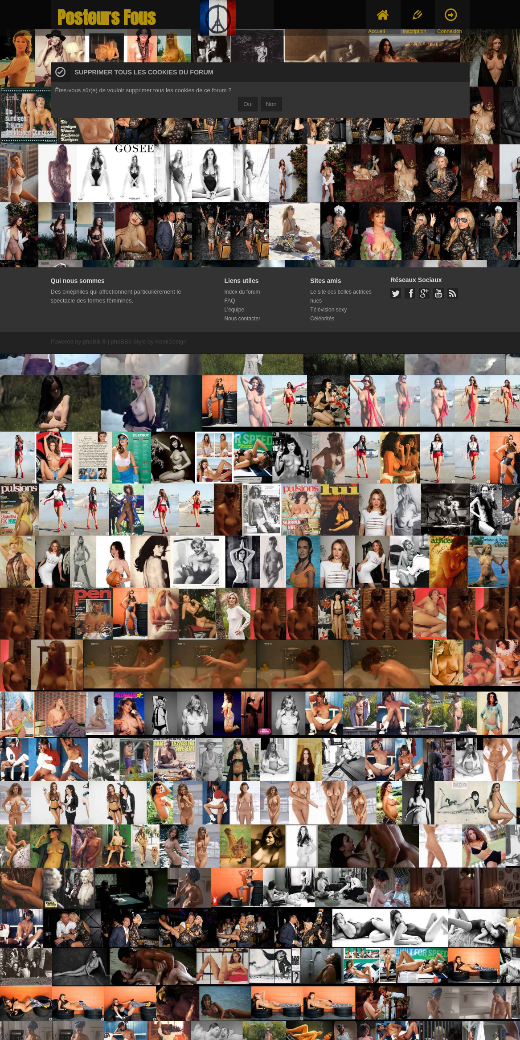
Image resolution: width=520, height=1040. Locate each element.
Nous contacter (243, 318)
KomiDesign (170, 341)
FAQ (230, 301)
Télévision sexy (328, 310)
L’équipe (235, 310)
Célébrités (322, 318)
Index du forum (242, 292)
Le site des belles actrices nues (340, 296)
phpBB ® (94, 341)
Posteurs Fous (106, 17)
